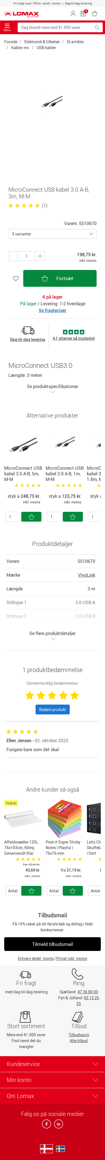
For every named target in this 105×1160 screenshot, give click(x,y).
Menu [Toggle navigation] (7, 27)
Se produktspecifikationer (52, 388)
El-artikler (75, 41)
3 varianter (21, 234)
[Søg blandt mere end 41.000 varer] (55, 27)
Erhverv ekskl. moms (36, 958)
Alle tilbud (79, 1040)
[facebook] (47, 1125)
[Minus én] (40, 256)
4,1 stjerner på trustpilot (74, 338)
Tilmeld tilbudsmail (52, 944)
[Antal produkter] (27, 256)
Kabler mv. (20, 47)
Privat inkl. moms (71, 958)
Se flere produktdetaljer (52, 635)
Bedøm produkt (52, 709)
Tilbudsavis (79, 1034)
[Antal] (12, 517)
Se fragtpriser (52, 310)
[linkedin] (57, 1125)
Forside (10, 41)
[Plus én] (13, 256)
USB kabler (46, 47)
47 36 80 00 (88, 991)
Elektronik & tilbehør (42, 41)
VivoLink (86, 575)
